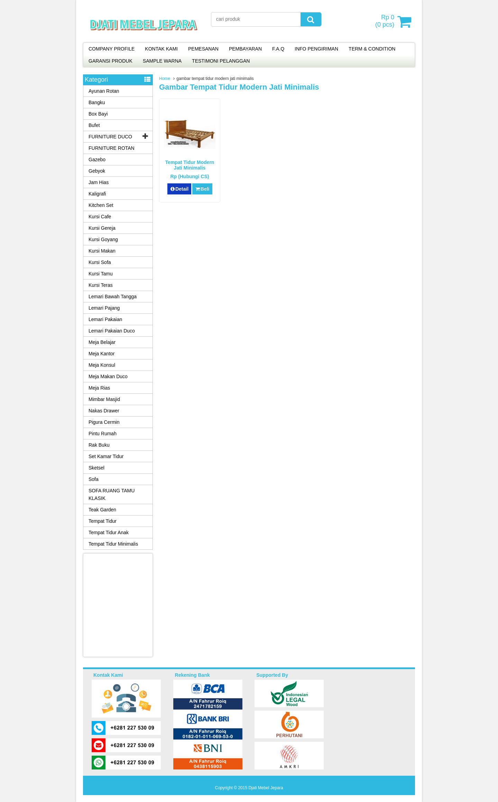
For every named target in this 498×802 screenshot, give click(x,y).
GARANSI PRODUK (110, 61)
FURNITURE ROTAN (112, 148)
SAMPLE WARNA (162, 61)
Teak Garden (102, 509)
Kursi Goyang (103, 239)
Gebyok (97, 171)
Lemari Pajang (104, 308)
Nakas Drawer (104, 410)
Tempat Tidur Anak (109, 532)
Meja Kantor (101, 353)
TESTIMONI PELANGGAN (221, 61)
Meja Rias (99, 388)
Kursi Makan (102, 251)
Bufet (94, 125)
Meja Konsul (102, 365)
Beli (202, 189)
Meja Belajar (102, 342)
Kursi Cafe (100, 216)
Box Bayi (98, 114)
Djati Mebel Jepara (265, 787)
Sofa (94, 479)
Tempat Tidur (103, 521)
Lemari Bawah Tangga (113, 296)
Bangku (97, 102)
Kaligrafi (97, 194)
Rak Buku (99, 445)
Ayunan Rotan (104, 91)
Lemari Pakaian (105, 319)
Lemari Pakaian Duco (112, 331)
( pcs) (385, 21)
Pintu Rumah (103, 433)
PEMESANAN (203, 49)
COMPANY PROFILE (112, 49)
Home (164, 78)
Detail (179, 189)
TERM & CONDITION (372, 49)
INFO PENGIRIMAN (316, 49)
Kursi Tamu (101, 273)
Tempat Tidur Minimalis (113, 544)
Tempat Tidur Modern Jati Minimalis (189, 165)
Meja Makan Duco (108, 376)
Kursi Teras (101, 285)
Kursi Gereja (102, 228)
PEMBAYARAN (245, 49)
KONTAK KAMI (161, 49)
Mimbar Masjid (104, 399)
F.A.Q (278, 49)
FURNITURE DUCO (110, 136)
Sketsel (96, 468)
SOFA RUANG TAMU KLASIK (112, 494)
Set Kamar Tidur (106, 456)
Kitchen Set (101, 205)
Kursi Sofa (100, 262)
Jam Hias (99, 182)
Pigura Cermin (104, 422)
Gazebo (97, 159)
